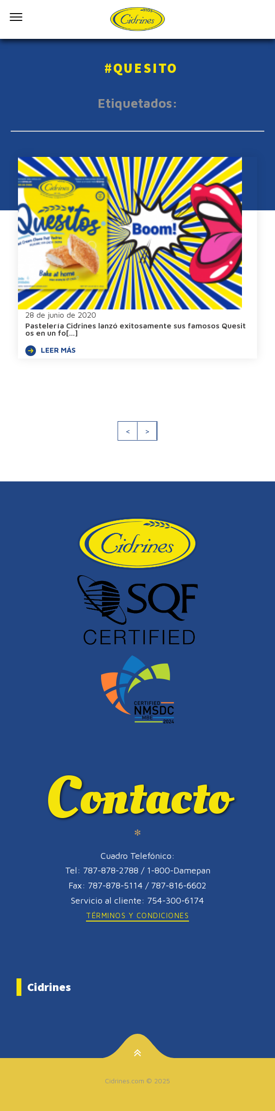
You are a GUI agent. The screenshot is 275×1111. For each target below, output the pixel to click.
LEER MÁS (50, 350)
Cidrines (49, 986)
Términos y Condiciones (137, 915)
